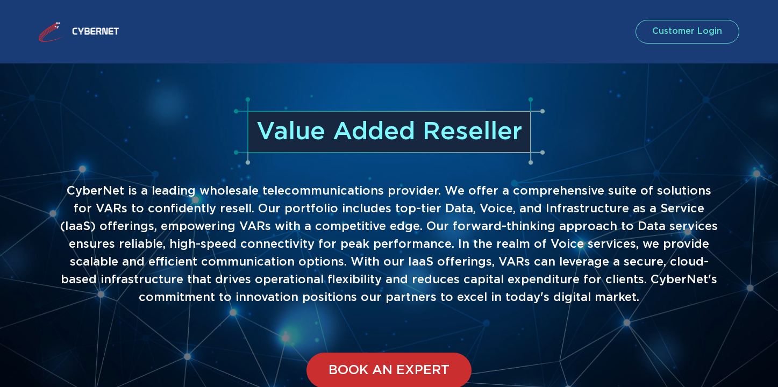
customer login (687, 31)
